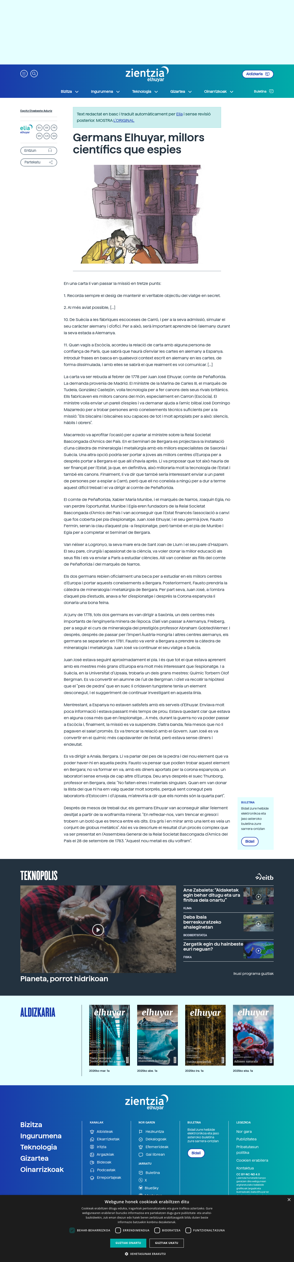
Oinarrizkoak (42, 1169)
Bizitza (31, 1124)
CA (46, 135)
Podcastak (102, 1170)
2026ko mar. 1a (99, 1070)
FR (54, 127)
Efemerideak (153, 1147)
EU (39, 127)
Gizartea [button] (181, 91)
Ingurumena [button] (105, 91)
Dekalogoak (152, 1139)
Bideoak (100, 1162)
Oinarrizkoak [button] (219, 91)
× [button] (289, 1200)
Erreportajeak (105, 1177)
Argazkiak (102, 1154)
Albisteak (101, 1131)
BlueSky (149, 1187)
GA (54, 135)
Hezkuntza (151, 1131)
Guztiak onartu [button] (128, 1243)
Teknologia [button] (145, 91)
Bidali (249, 842)
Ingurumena (41, 1136)
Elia (179, 114)
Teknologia (38, 1147)
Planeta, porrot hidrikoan (64, 978)
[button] (24, 73)
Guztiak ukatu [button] (166, 1243)
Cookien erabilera (252, 1160)
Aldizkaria (258, 74)
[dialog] (147, 1228)
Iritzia (98, 1147)
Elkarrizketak (105, 1139)
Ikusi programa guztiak (253, 973)
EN (39, 135)
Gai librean (152, 1154)
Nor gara (244, 1131)
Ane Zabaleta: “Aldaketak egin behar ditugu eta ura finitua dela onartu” (211, 895)
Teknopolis (39, 875)
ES (46, 127)
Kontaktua (245, 1168)
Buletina (264, 91)
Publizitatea (246, 1139)
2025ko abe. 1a (147, 1070)
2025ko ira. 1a (194, 1070)
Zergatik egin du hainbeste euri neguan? (213, 946)
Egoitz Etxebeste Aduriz (36, 110)
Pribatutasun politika (247, 1150)
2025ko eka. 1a (243, 1070)
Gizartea (34, 1158)
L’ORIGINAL (123, 120)
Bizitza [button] (70, 91)
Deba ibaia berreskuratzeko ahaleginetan (202, 922)
